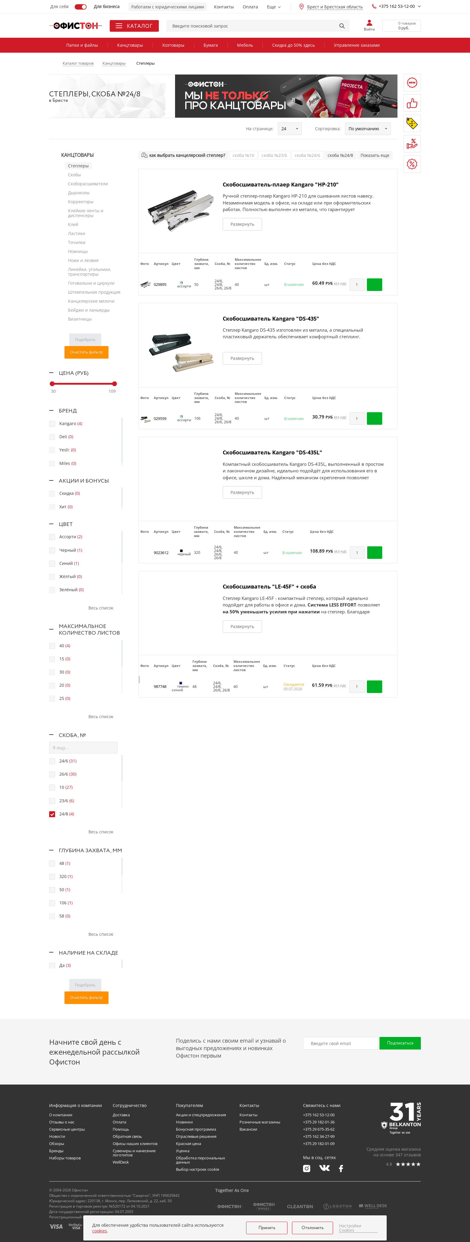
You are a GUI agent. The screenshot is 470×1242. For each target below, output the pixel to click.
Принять (266, 1228)
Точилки (76, 242)
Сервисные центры (67, 1129)
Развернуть (242, 224)
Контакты (224, 7)
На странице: (260, 128)
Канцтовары (130, 45)
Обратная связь (127, 1136)
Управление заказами (357, 45)
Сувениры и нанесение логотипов (134, 1153)
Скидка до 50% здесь (293, 45)
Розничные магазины (259, 1122)
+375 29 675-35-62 (319, 1129)
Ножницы (78, 251)
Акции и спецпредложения (201, 1115)
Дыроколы (79, 192)
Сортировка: (328, 128)
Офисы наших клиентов (135, 1143)
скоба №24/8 (340, 155)
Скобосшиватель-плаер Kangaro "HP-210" (281, 184)
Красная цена (188, 1143)
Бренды (56, 1151)
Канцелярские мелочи (91, 301)
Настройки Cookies (350, 1228)
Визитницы (80, 319)
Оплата (250, 7)
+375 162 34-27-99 (319, 1136)
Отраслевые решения (196, 1136)
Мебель (245, 45)
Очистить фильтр (86, 352)
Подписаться (400, 1043)
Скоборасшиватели (88, 183)
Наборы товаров (65, 1158)
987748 (160, 686)
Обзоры (56, 1143)
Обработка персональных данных (200, 1160)
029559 (160, 418)
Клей (73, 224)
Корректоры (81, 201)
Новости (57, 1136)
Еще (271, 7)
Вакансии (248, 1129)
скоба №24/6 (307, 155)
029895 (160, 284)
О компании (60, 1115)
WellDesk (121, 1162)
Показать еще (375, 155)
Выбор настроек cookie (197, 1169)
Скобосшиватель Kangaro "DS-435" (271, 318)
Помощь (121, 1129)
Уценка (182, 1151)
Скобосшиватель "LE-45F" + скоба (269, 586)
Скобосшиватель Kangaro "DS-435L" (272, 452)
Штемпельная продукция (94, 292)
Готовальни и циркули (91, 283)
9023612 (161, 552)
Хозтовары (173, 45)
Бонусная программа (196, 1129)
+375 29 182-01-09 (319, 1143)
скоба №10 (243, 155)
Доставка (121, 1115)
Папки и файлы (82, 45)
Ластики (76, 233)
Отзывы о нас (61, 1122)
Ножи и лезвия (83, 260)
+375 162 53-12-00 (393, 6)
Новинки (184, 1122)
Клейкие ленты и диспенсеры (85, 213)
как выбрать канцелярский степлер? (187, 155)
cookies (99, 1231)
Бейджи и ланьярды (89, 310)
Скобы (74, 175)
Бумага (211, 45)
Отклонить (313, 1228)
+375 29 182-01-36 (319, 1122)
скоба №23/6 (274, 155)
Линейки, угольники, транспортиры (89, 271)
